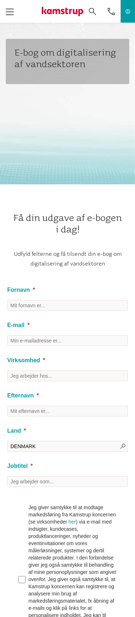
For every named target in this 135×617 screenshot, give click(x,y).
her (72, 522)
